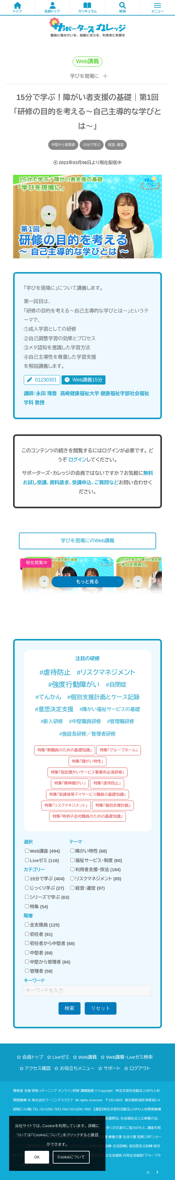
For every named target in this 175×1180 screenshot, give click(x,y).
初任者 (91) (38, 934)
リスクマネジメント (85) (95, 878)
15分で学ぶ (91, 145)
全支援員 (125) (42, 925)
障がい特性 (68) (88, 851)
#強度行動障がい (74, 684)
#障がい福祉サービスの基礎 (110, 709)
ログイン (78, 459)
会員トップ (32, 1057)
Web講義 (87, 1057)
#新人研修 (52, 721)
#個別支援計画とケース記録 (103, 697)
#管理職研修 (120, 721)
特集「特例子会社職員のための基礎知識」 (87, 816)
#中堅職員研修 (85, 721)
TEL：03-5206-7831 (47, 1109)
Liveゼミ (60, 1057)
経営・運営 (115, 145)
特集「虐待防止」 (107, 783)
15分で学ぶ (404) (45, 878)
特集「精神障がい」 (69, 783)
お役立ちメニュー (77, 1068)
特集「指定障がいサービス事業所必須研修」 (87, 772)
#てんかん (48, 697)
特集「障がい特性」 (87, 761)
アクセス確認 (38, 1068)
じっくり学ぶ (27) (44, 888)
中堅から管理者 (63, 145)
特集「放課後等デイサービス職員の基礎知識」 (87, 794)
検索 (69, 1008)
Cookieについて (71, 1157)
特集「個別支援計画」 (112, 805)
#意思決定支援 (54, 709)
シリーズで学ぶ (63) (47, 897)
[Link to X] (148, 1172)
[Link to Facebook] (157, 1172)
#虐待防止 (55, 672)
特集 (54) (36, 906)
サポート (112, 1068)
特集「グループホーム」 (119, 750)
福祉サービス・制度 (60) (96, 860)
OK (37, 1157)
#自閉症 (116, 684)
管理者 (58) (38, 971)
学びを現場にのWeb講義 (87, 540)
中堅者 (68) (38, 953)
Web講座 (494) (42, 851)
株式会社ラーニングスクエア (52, 1100)
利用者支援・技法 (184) (95, 869)
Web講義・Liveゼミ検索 (129, 1057)
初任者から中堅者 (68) (50, 943)
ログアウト (140, 1068)
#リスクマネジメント (106, 672)
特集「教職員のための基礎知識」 (65, 750)
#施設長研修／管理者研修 (87, 734)
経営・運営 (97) (87, 888)
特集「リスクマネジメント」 (66, 805)
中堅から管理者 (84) (47, 962)
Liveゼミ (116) (42, 860)
